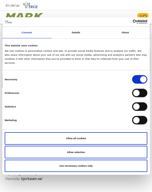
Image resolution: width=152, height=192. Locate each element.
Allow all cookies (76, 138)
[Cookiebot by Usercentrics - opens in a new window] (124, 22)
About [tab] (125, 32)
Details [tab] (76, 32)
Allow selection (76, 152)
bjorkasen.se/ (31, 178)
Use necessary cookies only (76, 166)
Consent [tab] (27, 32)
